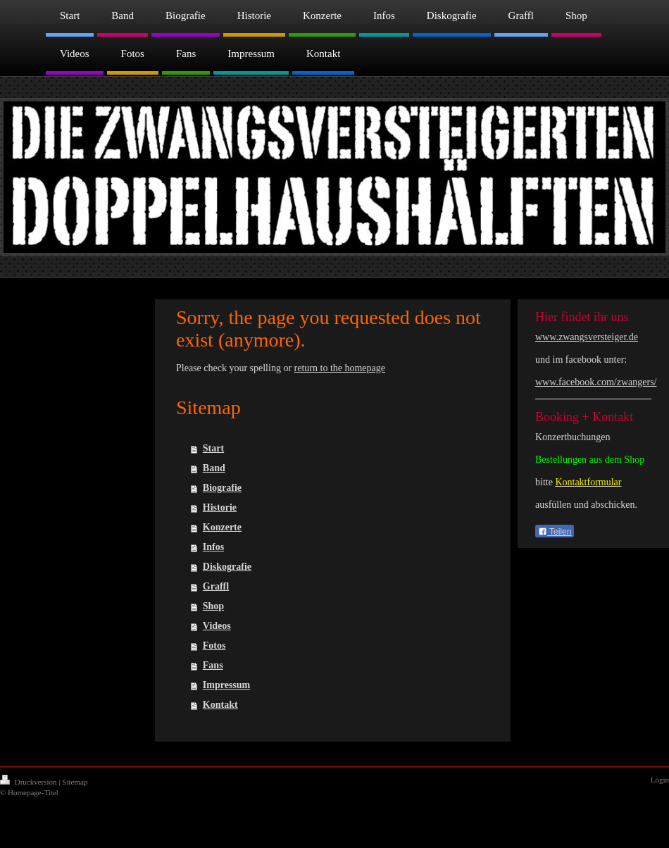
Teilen (554, 532)
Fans (213, 665)
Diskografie (227, 566)
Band (214, 468)
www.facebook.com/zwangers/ (595, 382)
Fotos (214, 645)
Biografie (222, 487)
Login (660, 779)
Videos (217, 626)
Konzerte (222, 527)
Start (213, 448)
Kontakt (220, 704)
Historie (220, 507)
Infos (213, 547)
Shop (213, 606)
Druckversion (29, 782)
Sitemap (74, 782)
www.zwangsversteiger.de (586, 337)
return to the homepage (339, 368)
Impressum (226, 685)
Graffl (216, 586)
